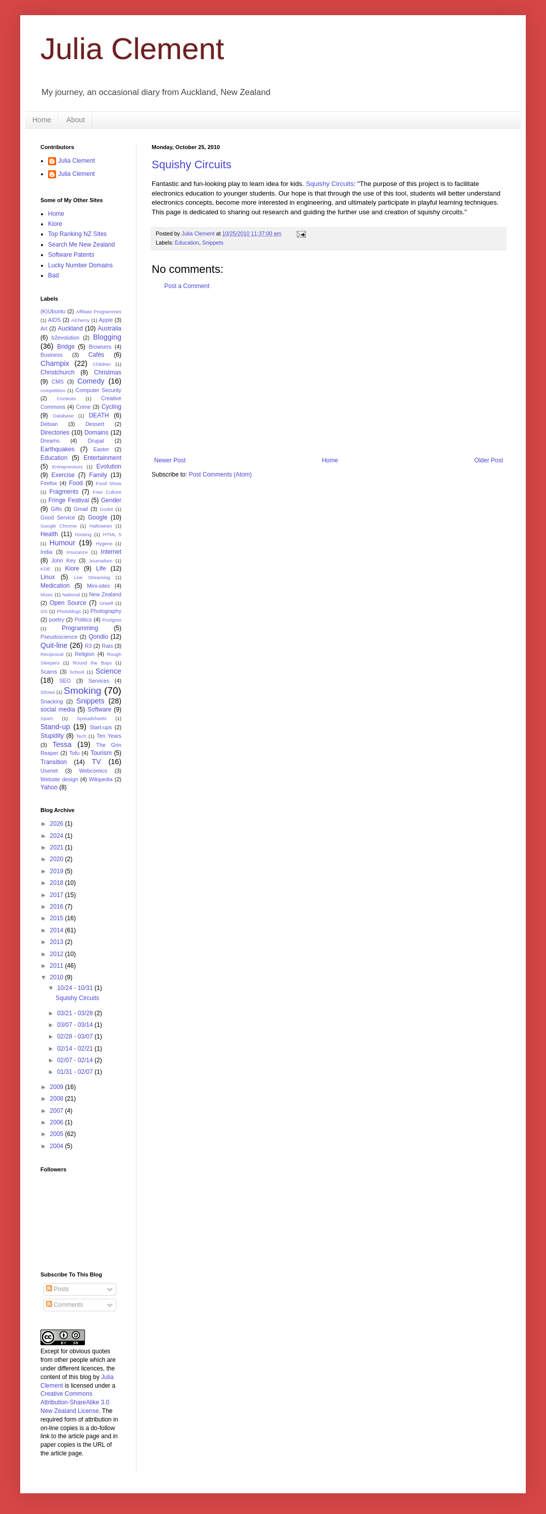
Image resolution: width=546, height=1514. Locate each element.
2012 (57, 954)
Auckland (70, 328)
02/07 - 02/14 (76, 1060)
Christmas (107, 372)
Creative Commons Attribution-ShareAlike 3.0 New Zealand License (74, 1402)
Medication (55, 585)
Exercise (63, 475)
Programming (80, 628)
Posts (57, 1289)
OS (44, 611)
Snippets (212, 243)
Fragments (64, 491)
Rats (107, 646)
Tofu (74, 753)
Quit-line (54, 645)
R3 (88, 646)
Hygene (104, 543)
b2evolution (65, 338)
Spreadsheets (92, 718)
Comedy (91, 381)
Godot (106, 509)
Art (44, 328)
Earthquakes (57, 449)
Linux (47, 577)
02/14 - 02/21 (76, 1048)
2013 (57, 941)
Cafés (96, 354)
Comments (64, 1304)
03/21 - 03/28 (76, 1013)
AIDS (54, 320)
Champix (54, 363)
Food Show (108, 483)
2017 (57, 894)
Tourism (101, 752)
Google (98, 517)
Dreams (50, 441)
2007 (57, 1110)
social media (57, 709)
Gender (111, 500)
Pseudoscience (58, 637)
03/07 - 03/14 (76, 1024)
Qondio (98, 636)
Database (63, 415)
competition (52, 390)
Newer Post (170, 460)
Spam (46, 718)
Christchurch (57, 372)
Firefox (48, 483)
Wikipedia (101, 779)
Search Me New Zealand (81, 244)
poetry (56, 620)
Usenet (49, 771)
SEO (65, 681)
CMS (58, 381)
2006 (57, 1122)
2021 (57, 847)
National (71, 594)
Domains (96, 432)
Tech (81, 736)
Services (98, 681)
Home (41, 120)
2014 (57, 930)
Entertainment (102, 457)
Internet (111, 551)
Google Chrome (58, 526)
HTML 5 (112, 534)
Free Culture (107, 492)
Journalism (100, 560)
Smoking (83, 690)
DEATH (99, 415)
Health (49, 534)
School (76, 672)
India (46, 552)
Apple (106, 320)
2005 (57, 1134)
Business (51, 355)
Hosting (83, 534)
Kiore (55, 223)
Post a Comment (186, 286)
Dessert (94, 424)
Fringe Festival (69, 500)
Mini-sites (98, 586)
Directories (54, 432)
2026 (57, 823)
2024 (57, 835)
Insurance (76, 552)
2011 (57, 965)
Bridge (66, 346)
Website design (59, 779)
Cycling (111, 406)
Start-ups (100, 727)
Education (187, 243)
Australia (109, 328)
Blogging (107, 337)
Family (98, 475)
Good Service (57, 517)
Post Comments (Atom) (220, 474)
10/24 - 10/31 (76, 987)
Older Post (488, 460)
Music (46, 594)
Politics (83, 620)
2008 (57, 1098)
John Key (63, 560)
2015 (57, 918)
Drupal (96, 441)
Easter (101, 449)
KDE (45, 569)
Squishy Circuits (192, 164)
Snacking (51, 701)
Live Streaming (92, 577)
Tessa (62, 744)
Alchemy (80, 320)
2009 (57, 1087)
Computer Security (98, 390)
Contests (66, 398)
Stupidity (52, 735)
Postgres (111, 620)
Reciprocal (51, 654)
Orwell (106, 603)
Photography (105, 611)
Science (108, 671)
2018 (57, 882)
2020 (57, 859)
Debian (49, 424)
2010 (57, 977)
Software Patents (71, 254)
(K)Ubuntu (52, 311)
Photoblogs (69, 611)
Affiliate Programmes (98, 311)
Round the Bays (92, 663)
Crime (83, 407)
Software (99, 709)
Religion (85, 654)
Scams (48, 672)
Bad (53, 275)
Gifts (56, 509)
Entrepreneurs (67, 466)
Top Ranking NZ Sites (77, 234)
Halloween (100, 526)
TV (96, 762)
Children (102, 364)
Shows (47, 692)
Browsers (100, 347)
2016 (57, 906)
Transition (53, 762)
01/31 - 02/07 (76, 1071)
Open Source (68, 602)
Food (75, 483)
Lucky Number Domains (80, 265)
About (75, 120)
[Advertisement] (328, 373)
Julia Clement (132, 49)
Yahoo (49, 787)
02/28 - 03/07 (76, 1036)
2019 (57, 871)
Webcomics (93, 771)
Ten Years (109, 736)
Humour (62, 543)
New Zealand (105, 594)
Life (101, 568)
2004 (57, 1146)
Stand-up (55, 727)
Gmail (81, 509)
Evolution (109, 466)
